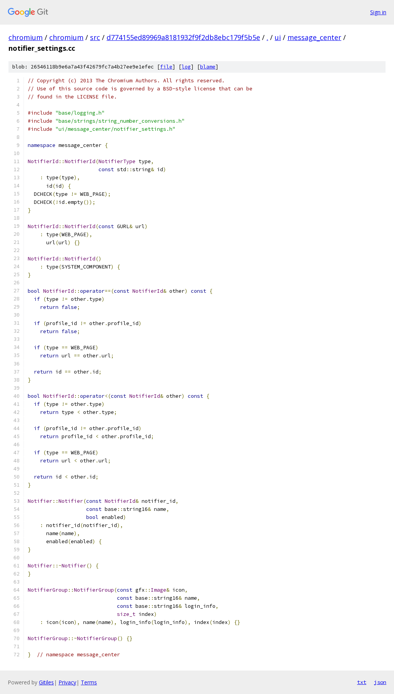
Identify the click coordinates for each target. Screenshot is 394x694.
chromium (25, 37)
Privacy (67, 682)
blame (207, 66)
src (95, 37)
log (186, 66)
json (380, 682)
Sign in (378, 12)
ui (278, 37)
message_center (314, 37)
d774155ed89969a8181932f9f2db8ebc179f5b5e (183, 37)
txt (361, 682)
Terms (89, 682)
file (166, 66)
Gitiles (46, 682)
